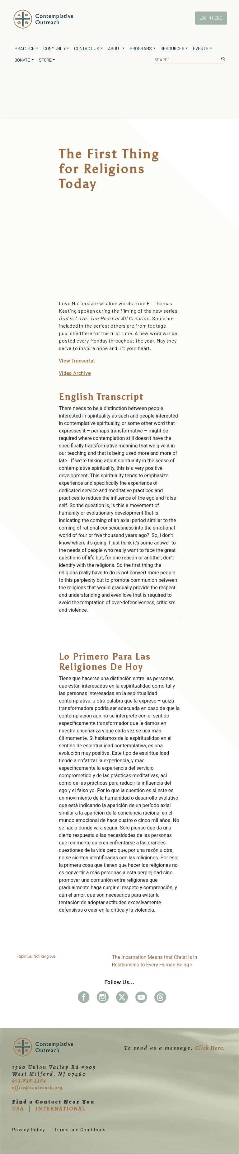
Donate (22, 60)
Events (201, 48)
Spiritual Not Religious (36, 956)
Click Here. (210, 1048)
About (114, 48)
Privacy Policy (28, 1129)
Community (54, 48)
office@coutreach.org (37, 1087)
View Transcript (77, 360)
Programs (141, 48)
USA (18, 1108)
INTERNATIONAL (60, 1108)
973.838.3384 (29, 1080)
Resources (173, 48)
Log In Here (210, 18)
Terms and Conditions (80, 1129)
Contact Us (86, 48)
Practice (25, 48)
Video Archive (75, 373)
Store (45, 60)
